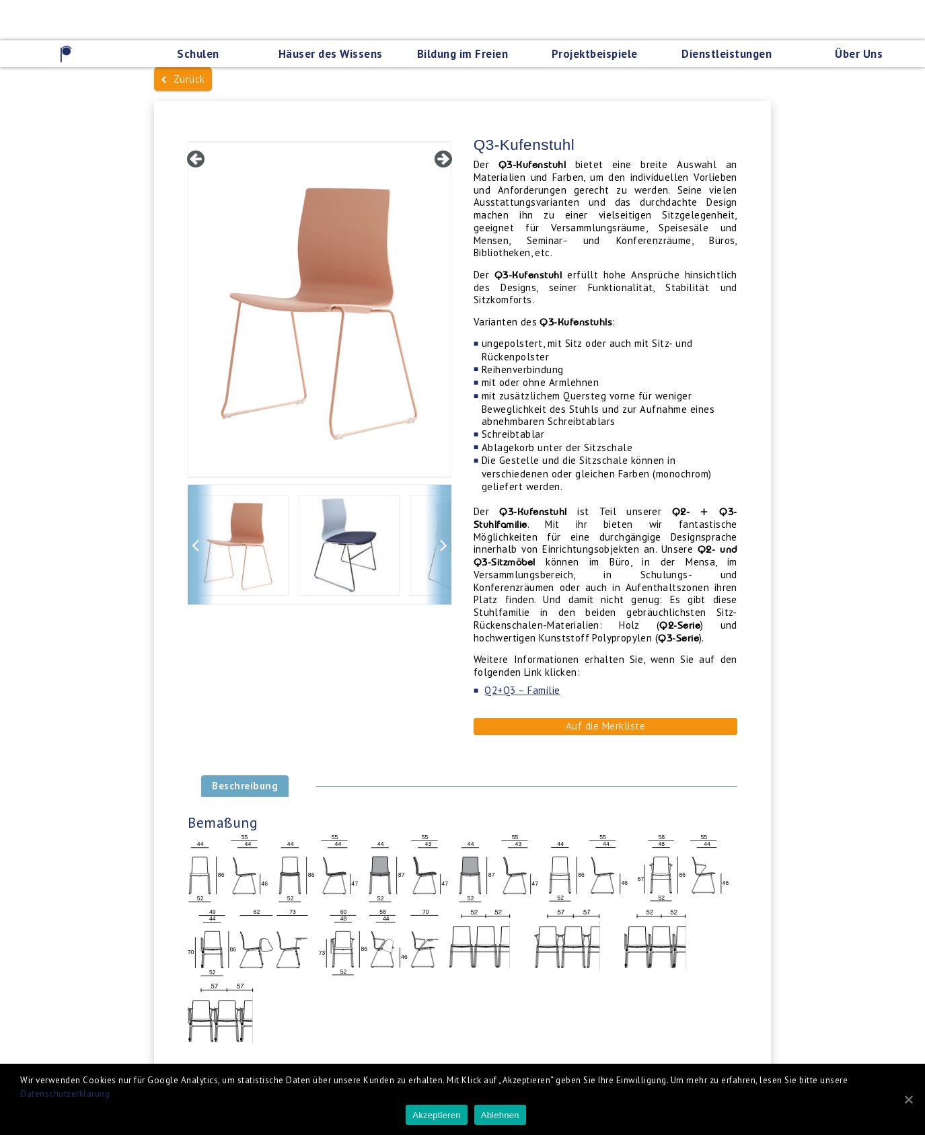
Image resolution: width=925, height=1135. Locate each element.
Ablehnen (500, 1115)
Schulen (198, 53)
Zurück (183, 79)
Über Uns (859, 53)
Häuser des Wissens (331, 53)
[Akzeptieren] (908, 1099)
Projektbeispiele (595, 53)
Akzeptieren (436, 1115)
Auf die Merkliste (606, 725)
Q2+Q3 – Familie (522, 690)
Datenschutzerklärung (65, 1093)
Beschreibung (245, 785)
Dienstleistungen (726, 53)
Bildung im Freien (463, 53)
